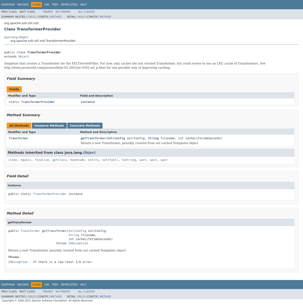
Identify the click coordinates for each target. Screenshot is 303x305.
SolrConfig (116, 138)
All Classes (86, 11)
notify (93, 160)
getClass (60, 160)
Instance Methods (49, 125)
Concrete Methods (85, 125)
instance (88, 102)
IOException (78, 243)
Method (56, 16)
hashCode (77, 160)
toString (129, 160)
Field (31, 16)
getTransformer (93, 138)
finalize (42, 160)
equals (26, 160)
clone (12, 160)
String (153, 138)
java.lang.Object (16, 37)
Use (46, 4)
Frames (48, 11)
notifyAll (110, 160)
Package (23, 4)
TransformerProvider (38, 102)
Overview (8, 4)
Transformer (18, 138)
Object (23, 56)
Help (83, 4)
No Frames (63, 11)
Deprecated (69, 4)
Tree (55, 4)
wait (143, 160)
